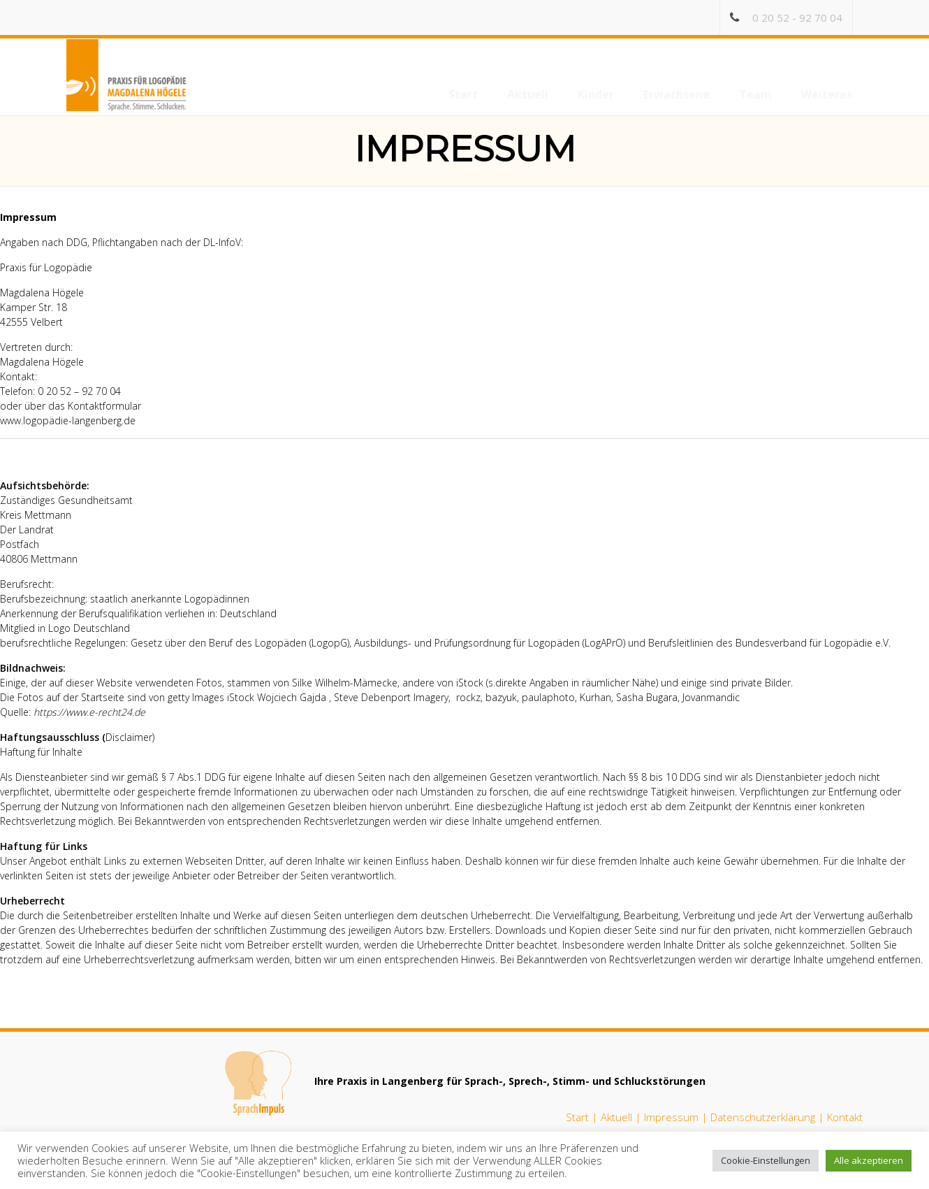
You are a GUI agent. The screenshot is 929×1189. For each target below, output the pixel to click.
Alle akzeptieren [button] (868, 1160)
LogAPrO (604, 642)
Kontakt (845, 1117)
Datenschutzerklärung (762, 1117)
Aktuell (616, 1117)
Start (577, 1117)
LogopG (329, 642)
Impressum (671, 1117)
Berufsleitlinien (680, 642)
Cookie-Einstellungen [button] (765, 1160)
